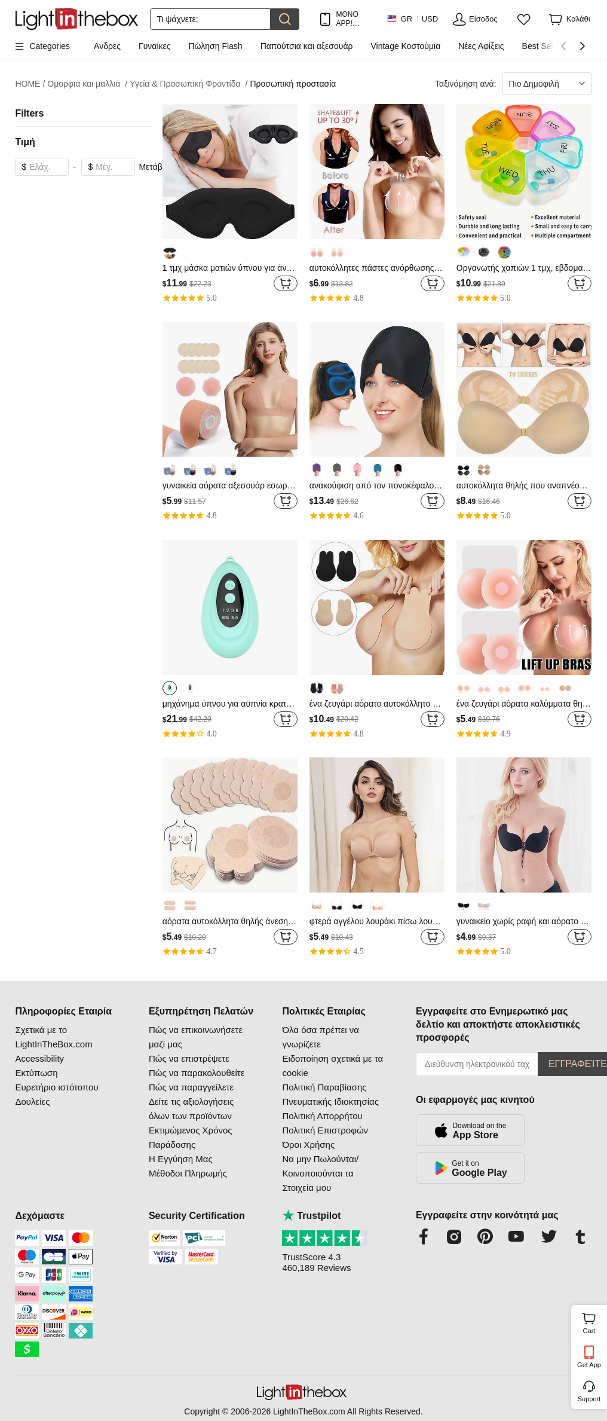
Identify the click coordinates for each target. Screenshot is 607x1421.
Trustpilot (311, 1215)
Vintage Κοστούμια (405, 46)
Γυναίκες (155, 46)
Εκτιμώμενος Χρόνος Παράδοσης (190, 1137)
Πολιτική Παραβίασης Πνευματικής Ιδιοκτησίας (330, 1094)
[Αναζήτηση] (210, 19)
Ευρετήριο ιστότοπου (56, 1087)
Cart (593, 1321)
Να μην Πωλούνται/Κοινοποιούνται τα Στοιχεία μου (320, 1173)
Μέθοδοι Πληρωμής (188, 1173)
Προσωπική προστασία (293, 83)
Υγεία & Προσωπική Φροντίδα (188, 84)
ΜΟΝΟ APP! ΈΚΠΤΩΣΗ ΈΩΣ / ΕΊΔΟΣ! (355, 18)
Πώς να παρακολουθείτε (196, 1073)
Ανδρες (107, 46)
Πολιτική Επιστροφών (325, 1130)
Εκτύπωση (36, 1073)
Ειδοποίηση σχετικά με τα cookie (332, 1065)
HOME (30, 84)
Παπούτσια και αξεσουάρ (306, 46)
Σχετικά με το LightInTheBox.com (53, 1037)
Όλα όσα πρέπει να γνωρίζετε (320, 1037)
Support (589, 1398)
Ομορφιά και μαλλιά (87, 84)
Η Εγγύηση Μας (181, 1159)
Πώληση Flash (216, 46)
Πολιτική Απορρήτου (322, 1116)
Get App (589, 1364)
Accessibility (39, 1058)
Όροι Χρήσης (308, 1144)
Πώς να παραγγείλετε (191, 1087)
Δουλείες (32, 1101)
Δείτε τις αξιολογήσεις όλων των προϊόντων (191, 1108)
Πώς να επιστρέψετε (189, 1058)
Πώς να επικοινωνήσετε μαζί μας (196, 1037)
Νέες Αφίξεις (481, 46)
